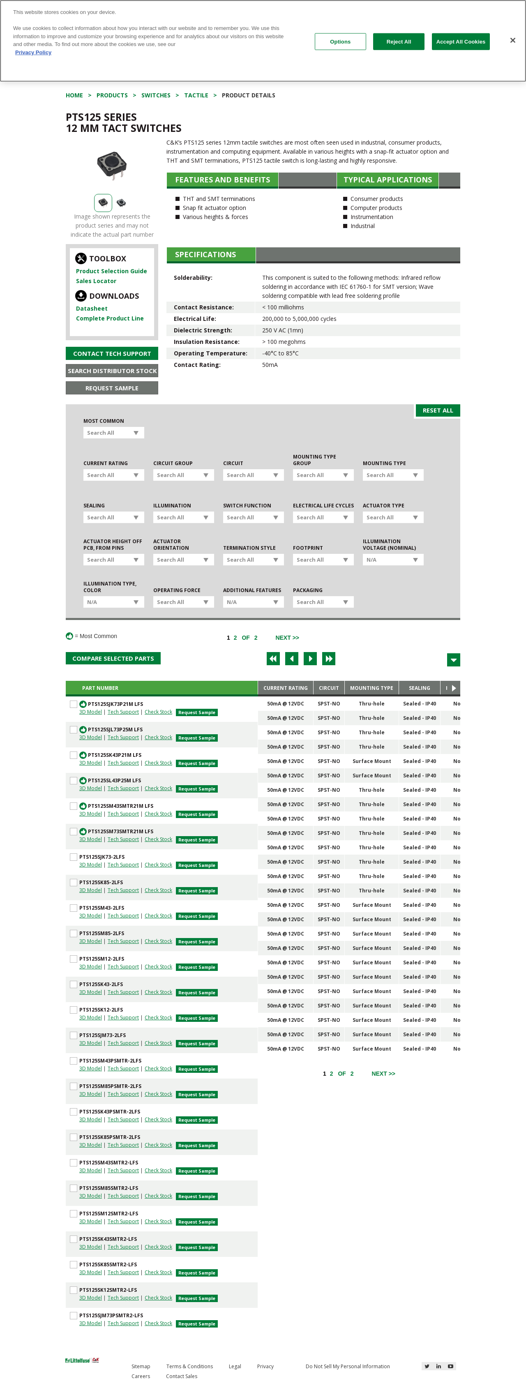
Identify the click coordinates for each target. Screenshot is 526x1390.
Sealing (94, 506)
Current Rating (105, 463)
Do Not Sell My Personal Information (348, 1366)
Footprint (308, 548)
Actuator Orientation (171, 544)
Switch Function (247, 506)
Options (340, 41)
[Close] (513, 40)
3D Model (90, 711)
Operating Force (177, 590)
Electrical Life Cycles (323, 506)
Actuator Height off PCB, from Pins (112, 544)
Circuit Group (173, 463)
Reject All (399, 41)
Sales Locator (96, 281)
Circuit (233, 463)
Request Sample (111, 388)
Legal (235, 1366)
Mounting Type (384, 463)
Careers (141, 1376)
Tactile (196, 95)
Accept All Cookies (461, 41)
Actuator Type (383, 506)
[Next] (287, 637)
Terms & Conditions (189, 1366)
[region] (263, 41)
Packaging (308, 590)
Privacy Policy (33, 52)
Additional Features (252, 590)
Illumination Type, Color (109, 587)
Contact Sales (181, 1376)
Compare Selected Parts (113, 658)
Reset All (438, 410)
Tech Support (123, 711)
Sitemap (141, 1366)
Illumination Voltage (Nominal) (389, 544)
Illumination (172, 506)
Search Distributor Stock (112, 371)
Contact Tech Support (112, 353)
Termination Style (249, 548)
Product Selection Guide (111, 271)
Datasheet (92, 308)
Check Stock (158, 711)
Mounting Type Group (314, 460)
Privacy (265, 1366)
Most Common (103, 421)
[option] (112, 166)
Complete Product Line (110, 318)
